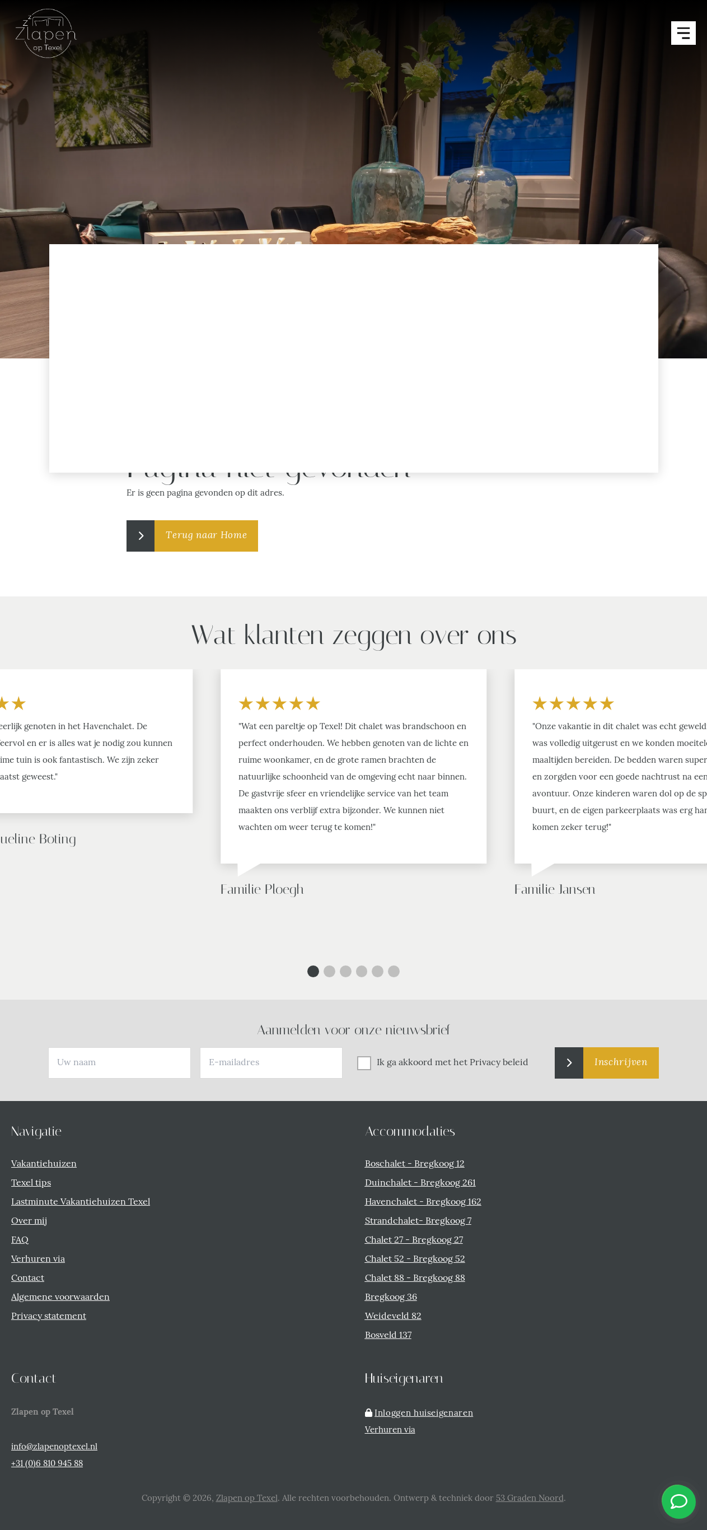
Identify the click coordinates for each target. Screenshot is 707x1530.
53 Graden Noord (530, 1499)
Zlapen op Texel (247, 1499)
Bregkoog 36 (391, 1297)
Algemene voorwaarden (60, 1297)
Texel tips (31, 1183)
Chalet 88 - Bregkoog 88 (415, 1278)
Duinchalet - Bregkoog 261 (420, 1183)
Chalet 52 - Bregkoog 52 (415, 1259)
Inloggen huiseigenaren (423, 1414)
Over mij (28, 1221)
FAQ (20, 1240)
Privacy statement (48, 1316)
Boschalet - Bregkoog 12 (415, 1164)
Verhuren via (38, 1259)
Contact (27, 1278)
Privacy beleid (499, 1062)
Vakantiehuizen (44, 1164)
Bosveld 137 (388, 1335)
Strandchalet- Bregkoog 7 (418, 1221)
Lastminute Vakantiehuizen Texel (80, 1202)
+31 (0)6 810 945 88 (47, 1464)
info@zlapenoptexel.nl (54, 1447)
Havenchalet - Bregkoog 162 (423, 1202)
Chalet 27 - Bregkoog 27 (414, 1240)
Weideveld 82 (393, 1316)
